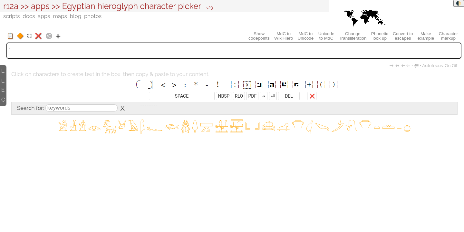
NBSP (223, 96)
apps (40, 6)
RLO (239, 96)
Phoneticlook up (379, 36)
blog (75, 16)
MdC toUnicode (306, 36)
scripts (11, 16)
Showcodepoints (259, 36)
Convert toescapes (403, 36)
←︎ (403, 65)
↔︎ (398, 65)
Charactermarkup (448, 36)
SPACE (181, 96)
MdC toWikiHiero (283, 36)
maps (60, 16)
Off (455, 65)
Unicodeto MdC (326, 36)
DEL (289, 96)
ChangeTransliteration (353, 36)
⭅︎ (416, 65)
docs (29, 16)
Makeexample (426, 36)
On (447, 65)
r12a (10, 6)
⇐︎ (408, 65)
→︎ (391, 65)
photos (93, 16)
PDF (252, 96)
